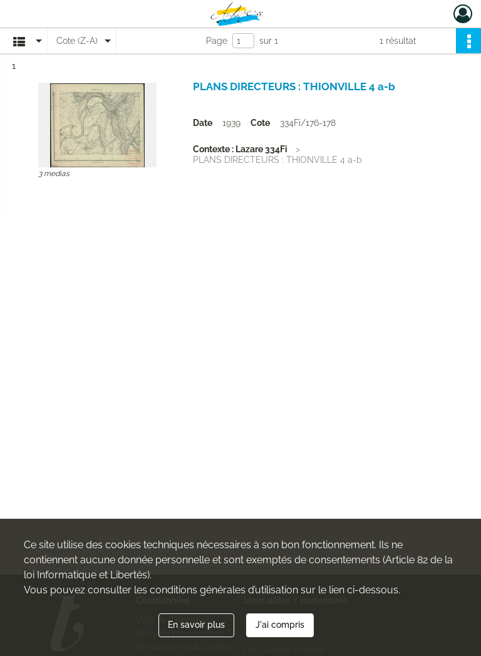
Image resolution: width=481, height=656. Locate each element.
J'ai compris (280, 625)
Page (216, 41)
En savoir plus (196, 625)
